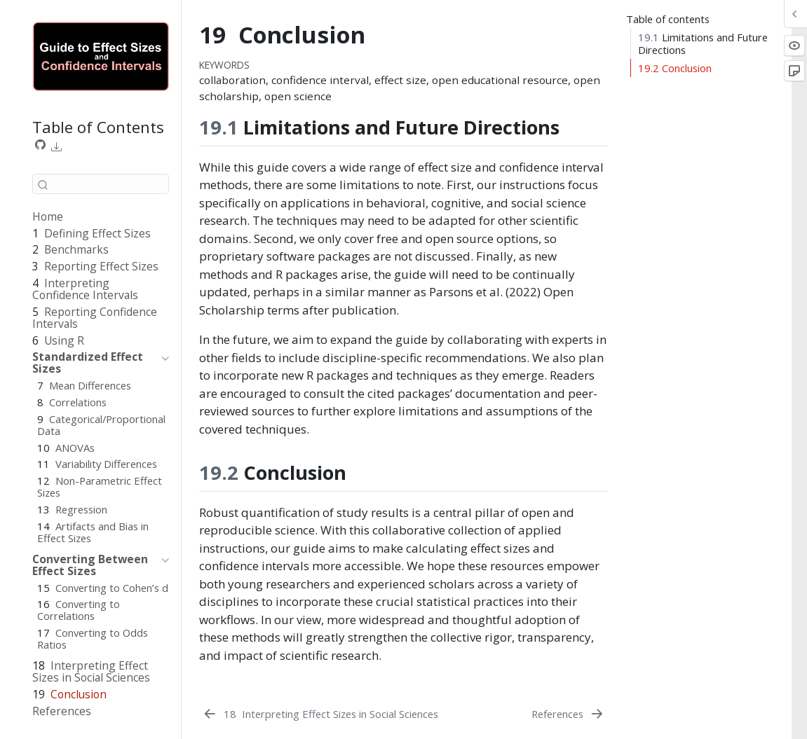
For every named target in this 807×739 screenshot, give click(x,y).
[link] (56, 146)
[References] (568, 714)
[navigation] (93, 363)
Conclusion (675, 68)
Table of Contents (98, 126)
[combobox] (100, 184)
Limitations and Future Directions (703, 43)
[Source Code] (40, 145)
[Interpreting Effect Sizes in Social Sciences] (319, 714)
